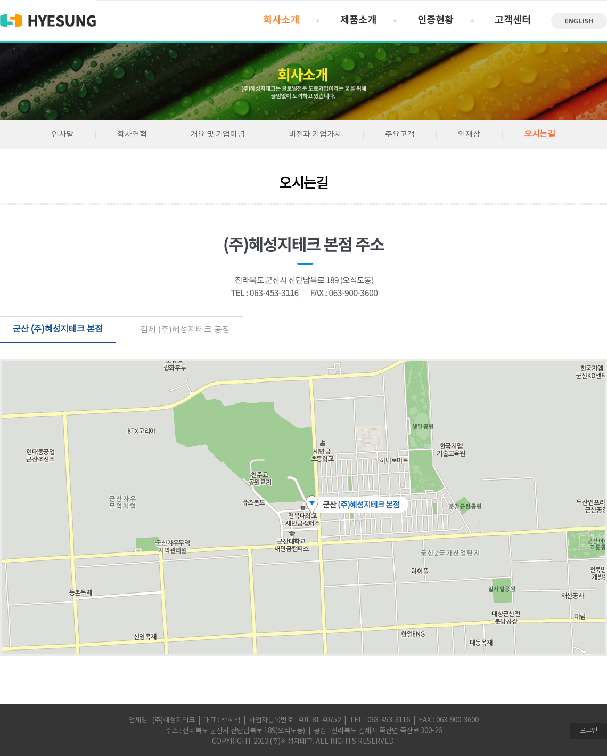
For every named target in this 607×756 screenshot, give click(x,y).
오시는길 (539, 134)
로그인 (588, 730)
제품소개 (358, 20)
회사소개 (281, 20)
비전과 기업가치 (315, 134)
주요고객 (399, 134)
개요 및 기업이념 (218, 134)
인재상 (469, 134)
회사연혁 (131, 134)
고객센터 (513, 20)
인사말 (62, 134)
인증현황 (435, 20)
